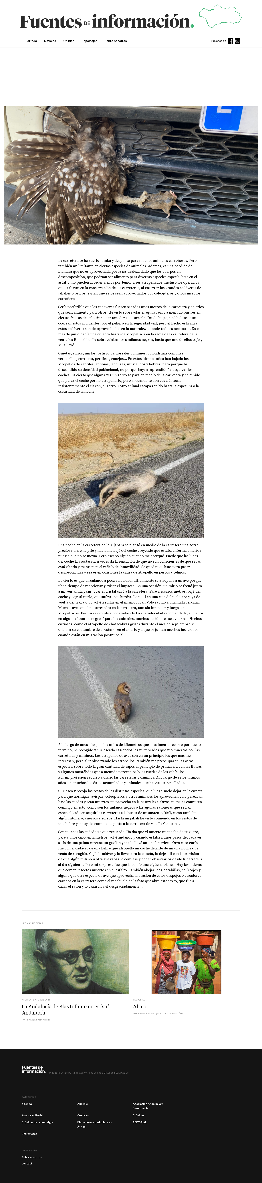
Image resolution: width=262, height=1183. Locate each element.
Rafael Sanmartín (38, 1020)
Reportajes (89, 41)
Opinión (68, 41)
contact (27, 1163)
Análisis (82, 1103)
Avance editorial (32, 1115)
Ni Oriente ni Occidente (36, 1000)
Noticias (50, 41)
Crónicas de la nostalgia (37, 1122)
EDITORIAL (140, 1122)
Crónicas (83, 1115)
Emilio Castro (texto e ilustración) (160, 1013)
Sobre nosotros (32, 1157)
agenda (27, 1103)
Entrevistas (29, 1133)
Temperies (139, 1000)
